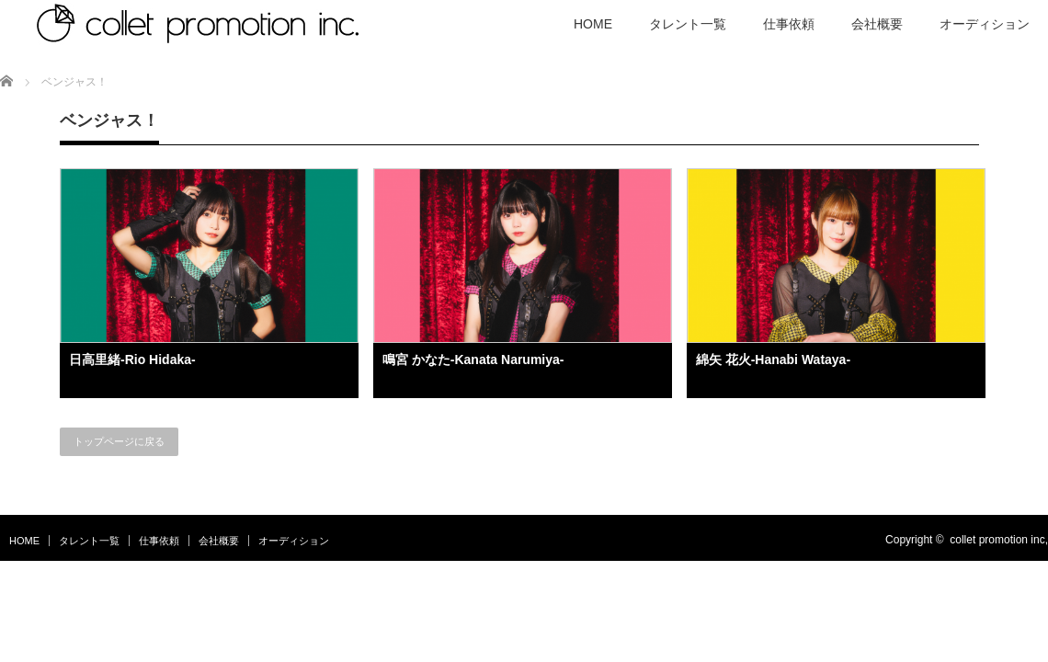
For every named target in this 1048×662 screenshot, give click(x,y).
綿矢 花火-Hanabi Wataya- (773, 359)
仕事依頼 (159, 540)
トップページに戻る (119, 441)
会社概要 (219, 540)
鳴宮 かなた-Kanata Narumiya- (473, 359)
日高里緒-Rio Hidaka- (132, 359)
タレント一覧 (89, 540)
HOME (24, 540)
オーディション (293, 540)
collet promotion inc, (999, 539)
